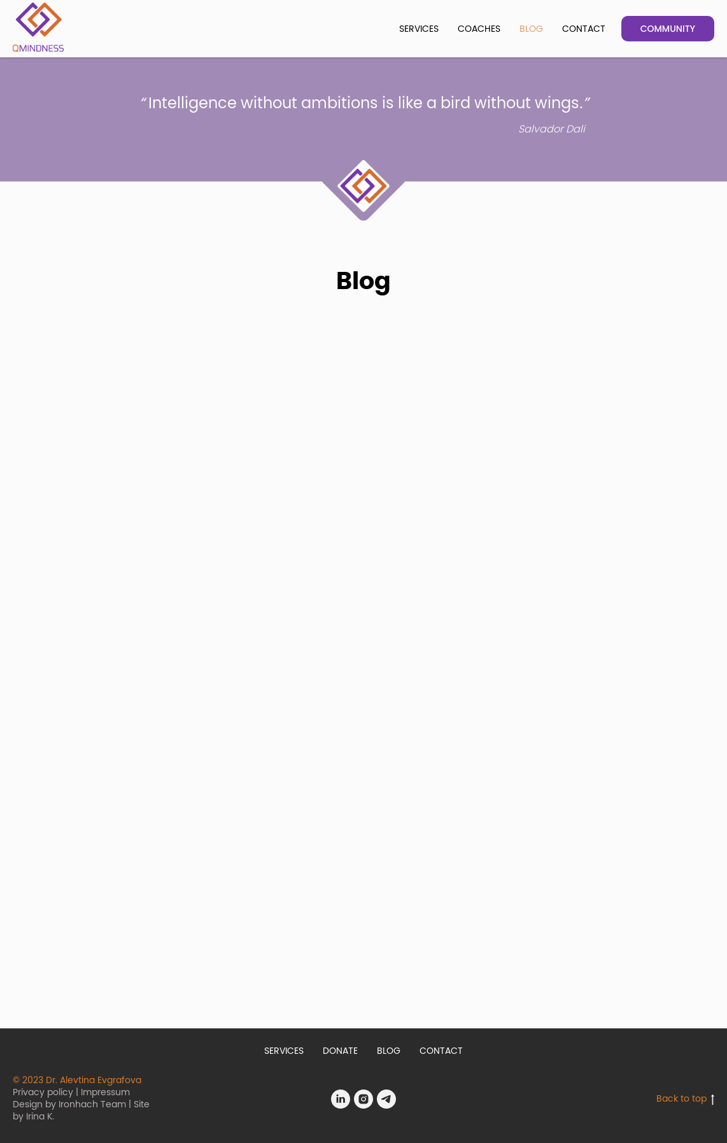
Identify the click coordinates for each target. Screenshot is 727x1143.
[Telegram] (386, 1099)
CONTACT (583, 29)
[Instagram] (363, 1099)
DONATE (340, 1051)
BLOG (531, 29)
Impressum (105, 1092)
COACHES (479, 29)
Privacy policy (43, 1092)
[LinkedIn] (340, 1099)
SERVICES (419, 29)
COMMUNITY (667, 28)
